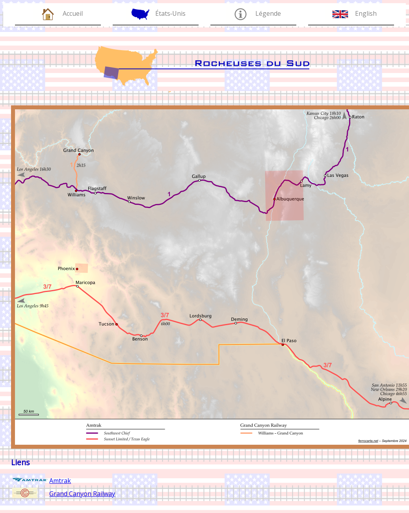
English (366, 13)
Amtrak (60, 480)
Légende (268, 13)
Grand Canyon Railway (82, 493)
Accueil (73, 13)
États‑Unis (170, 13)
